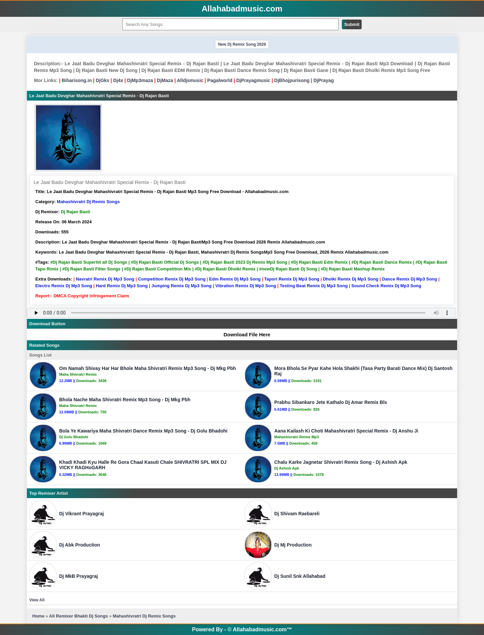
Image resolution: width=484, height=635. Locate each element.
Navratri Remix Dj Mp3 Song (105, 279)
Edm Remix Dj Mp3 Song (234, 279)
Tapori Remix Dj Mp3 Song (291, 279)
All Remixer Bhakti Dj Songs (78, 616)
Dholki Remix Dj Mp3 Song (350, 279)
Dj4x (118, 80)
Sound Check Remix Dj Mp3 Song (386, 285)
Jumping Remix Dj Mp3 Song (181, 285)
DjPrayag (324, 80)
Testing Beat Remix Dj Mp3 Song (314, 285)
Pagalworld (220, 80)
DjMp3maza (140, 80)
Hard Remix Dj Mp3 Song (122, 285)
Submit (351, 24)
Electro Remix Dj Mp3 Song (63, 285)
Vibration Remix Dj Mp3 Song (245, 285)
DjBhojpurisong (292, 80)
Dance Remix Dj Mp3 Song (409, 279)
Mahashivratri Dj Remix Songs (88, 201)
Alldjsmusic (190, 80)
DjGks (102, 80)
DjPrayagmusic (253, 80)
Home (38, 616)
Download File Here (243, 334)
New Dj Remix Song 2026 (242, 44)
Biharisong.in (76, 80)
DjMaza (165, 80)
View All (36, 600)
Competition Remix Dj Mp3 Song (172, 279)
